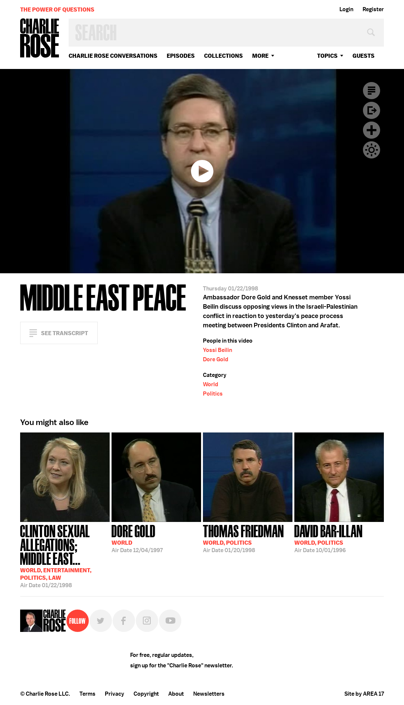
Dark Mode (371, 149)
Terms (87, 694)
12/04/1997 (137, 538)
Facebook (124, 621)
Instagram (147, 621)
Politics (213, 393)
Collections (223, 55)
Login (346, 9)
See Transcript (64, 333)
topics (327, 55)
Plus (371, 130)
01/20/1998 (243, 538)
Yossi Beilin (217, 350)
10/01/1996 (328, 538)
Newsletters (209, 694)
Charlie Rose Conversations (113, 55)
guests (364, 55)
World (210, 384)
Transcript (371, 90)
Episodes (181, 55)
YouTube (170, 621)
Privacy (114, 694)
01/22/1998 (65, 555)
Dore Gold (215, 359)
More (260, 55)
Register (373, 9)
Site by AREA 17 (364, 694)
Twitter (101, 621)
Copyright (146, 694)
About (176, 694)
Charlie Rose (40, 38)
